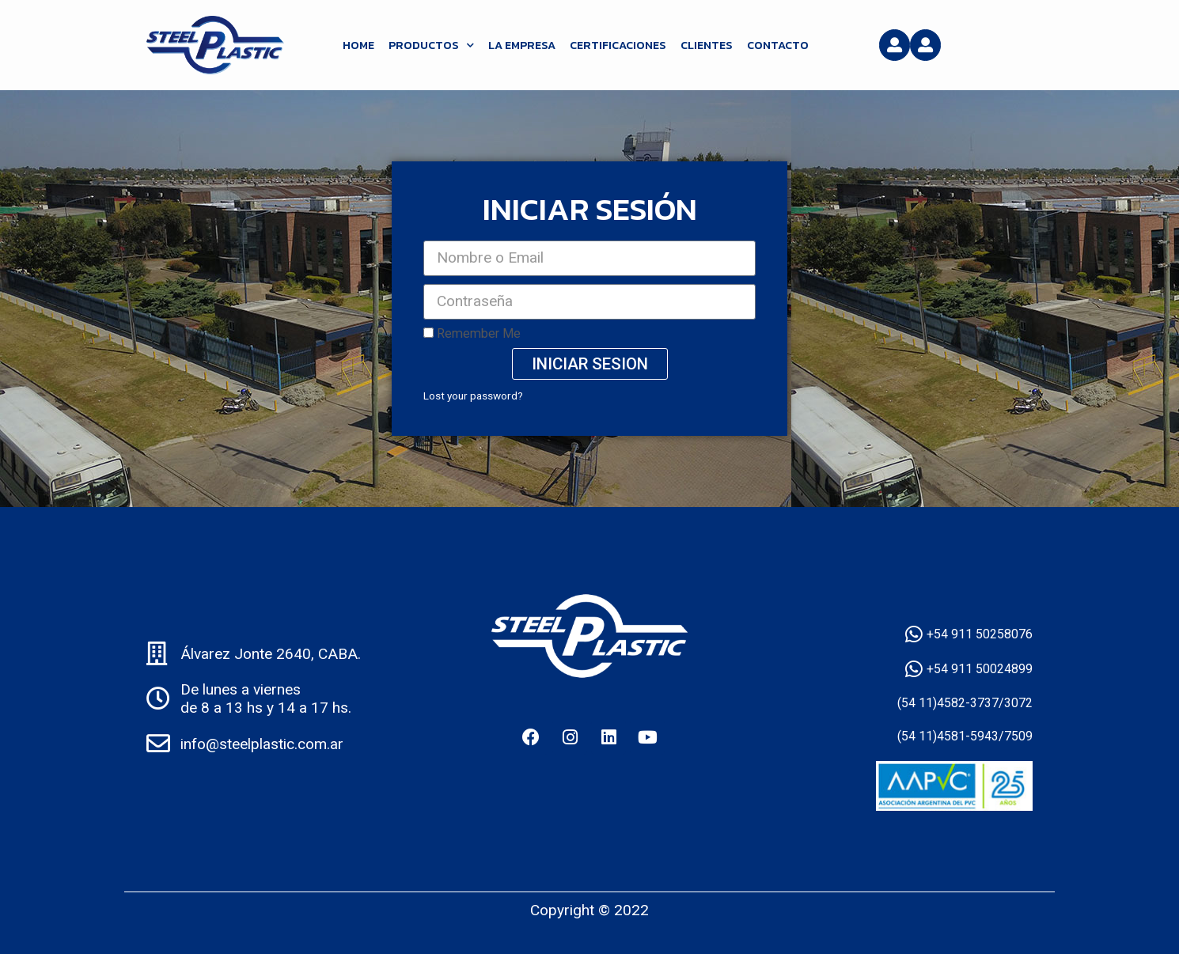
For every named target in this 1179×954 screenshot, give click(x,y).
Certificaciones (618, 45)
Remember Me (472, 333)
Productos (431, 45)
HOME (358, 45)
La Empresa (521, 45)
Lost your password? (473, 395)
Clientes (706, 45)
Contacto (778, 45)
